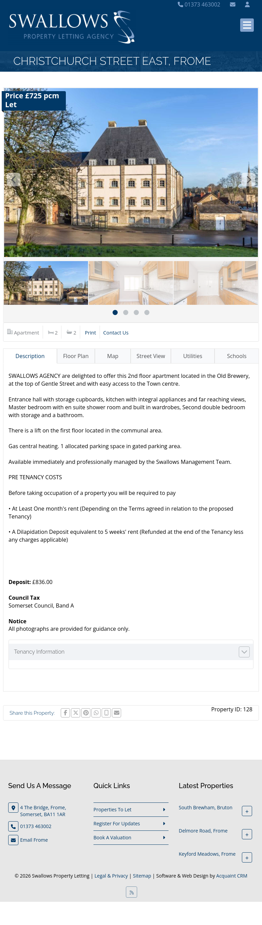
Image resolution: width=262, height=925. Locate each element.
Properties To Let (112, 809)
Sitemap (142, 875)
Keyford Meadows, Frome (207, 854)
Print (90, 332)
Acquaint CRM (231, 875)
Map (112, 356)
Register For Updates (116, 823)
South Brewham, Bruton (205, 807)
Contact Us (116, 332)
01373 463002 (199, 4)
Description (29, 356)
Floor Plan (76, 356)
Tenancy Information (39, 652)
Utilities (192, 356)
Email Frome (34, 840)
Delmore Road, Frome (203, 830)
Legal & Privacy (111, 875)
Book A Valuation (112, 837)
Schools (237, 356)
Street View (150, 356)
